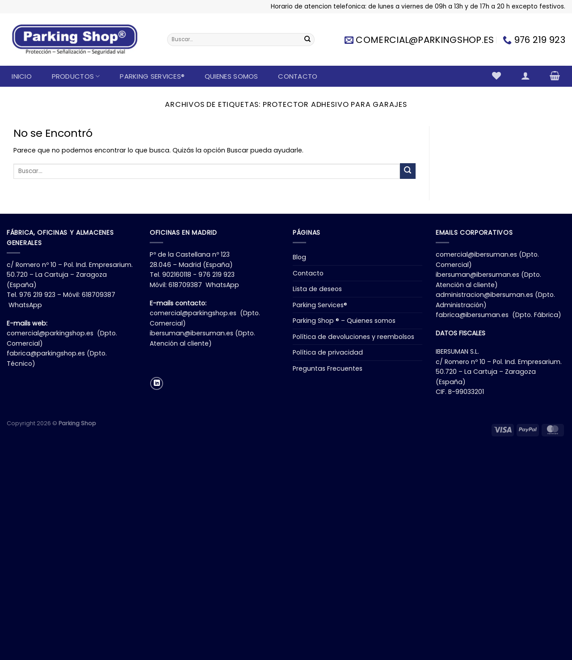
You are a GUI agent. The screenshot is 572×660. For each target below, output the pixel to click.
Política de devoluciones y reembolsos (353, 336)
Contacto (297, 76)
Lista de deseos (317, 288)
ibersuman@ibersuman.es (191, 333)
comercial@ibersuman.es (476, 254)
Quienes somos (231, 76)
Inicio (22, 76)
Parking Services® (152, 76)
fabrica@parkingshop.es (46, 353)
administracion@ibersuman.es (484, 294)
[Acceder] (525, 75)
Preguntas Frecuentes (327, 368)
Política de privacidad (328, 352)
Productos (76, 76)
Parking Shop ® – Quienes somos (344, 320)
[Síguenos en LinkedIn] (156, 383)
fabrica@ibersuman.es (472, 314)
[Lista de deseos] (496, 75)
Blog (299, 257)
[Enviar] (307, 40)
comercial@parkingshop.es (50, 333)
